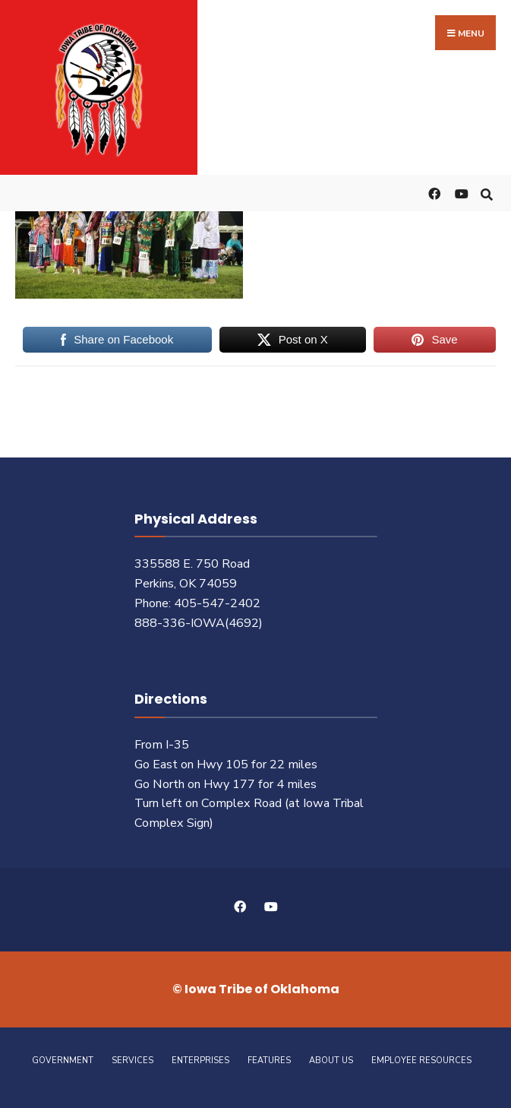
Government (62, 1060)
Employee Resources (421, 1060)
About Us (331, 1060)
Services (132, 1060)
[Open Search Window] (486, 192)
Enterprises (200, 1060)
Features (269, 1060)
